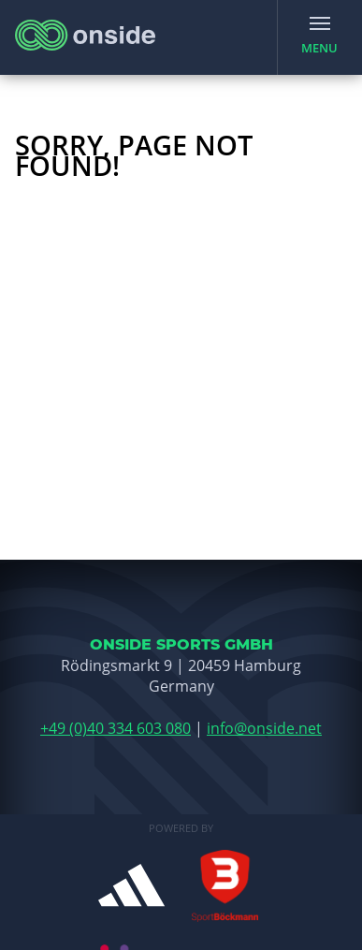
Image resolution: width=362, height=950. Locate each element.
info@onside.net (264, 728)
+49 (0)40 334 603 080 (115, 728)
